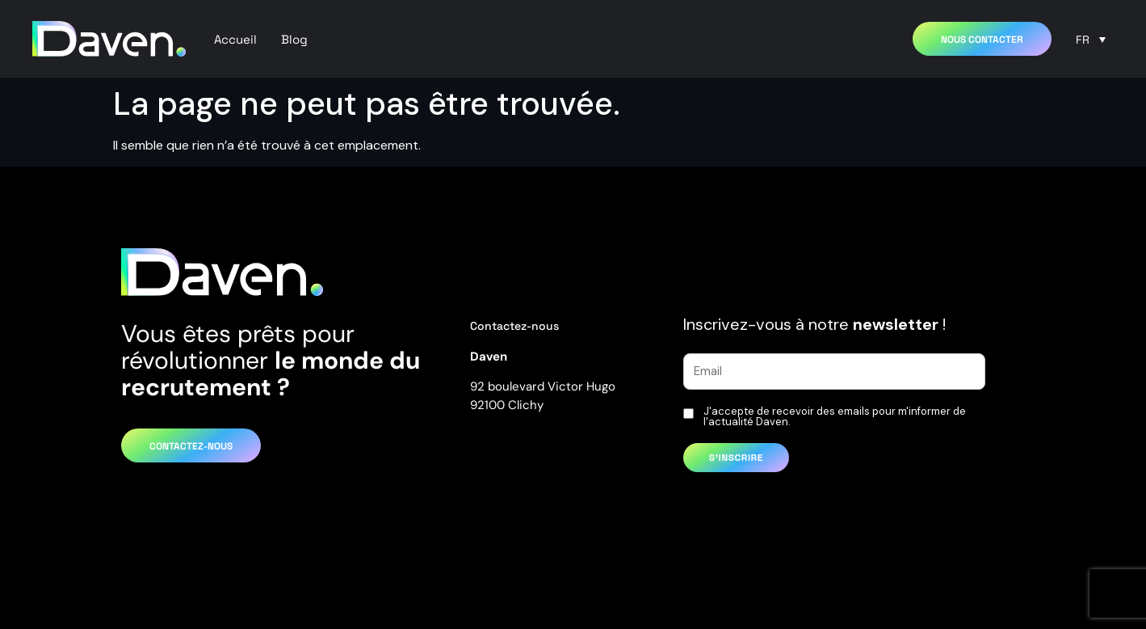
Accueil (235, 39)
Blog (294, 39)
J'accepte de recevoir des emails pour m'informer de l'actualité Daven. (834, 416)
